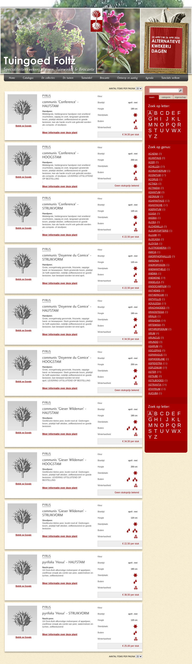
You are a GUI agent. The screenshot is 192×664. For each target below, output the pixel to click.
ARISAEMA (154, 320)
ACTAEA (152, 183)
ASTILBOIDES (156, 380)
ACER (151, 162)
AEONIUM (153, 196)
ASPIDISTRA (155, 363)
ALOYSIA (153, 243)
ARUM (151, 333)
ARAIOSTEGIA (156, 312)
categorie (166, 97)
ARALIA (152, 316)
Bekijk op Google (23, 126)
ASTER (152, 372)
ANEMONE (154, 277)
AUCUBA (153, 393)
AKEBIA (152, 218)
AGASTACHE (155, 205)
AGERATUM (154, 209)
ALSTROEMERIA (157, 248)
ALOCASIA (154, 239)
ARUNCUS (154, 337)
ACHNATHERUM (157, 171)
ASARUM (153, 346)
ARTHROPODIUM (157, 329)
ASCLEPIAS (154, 350)
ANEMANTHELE (157, 269)
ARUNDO (153, 342)
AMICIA (152, 252)
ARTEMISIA (154, 325)
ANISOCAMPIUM (157, 286)
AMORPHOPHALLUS (159, 256)
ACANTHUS (154, 158)
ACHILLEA (154, 166)
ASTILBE (153, 376)
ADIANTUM (154, 192)
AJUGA (152, 213)
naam (152, 97)
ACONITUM (154, 175)
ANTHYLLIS (154, 299)
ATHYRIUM (154, 389)
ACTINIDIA (154, 188)
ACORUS (153, 179)
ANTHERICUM (156, 295)
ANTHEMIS (154, 290)
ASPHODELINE (156, 359)
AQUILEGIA (154, 303)
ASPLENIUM (155, 367)
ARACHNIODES (156, 307)
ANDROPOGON (156, 265)
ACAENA (153, 153)
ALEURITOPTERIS (158, 230)
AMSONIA (153, 260)
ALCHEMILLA (155, 226)
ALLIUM (152, 235)
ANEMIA (152, 273)
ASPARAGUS (155, 354)
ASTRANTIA (154, 384)
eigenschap (180, 97)
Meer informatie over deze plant (59, 132)
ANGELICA (154, 282)
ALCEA (152, 222)
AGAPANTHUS (156, 200)
